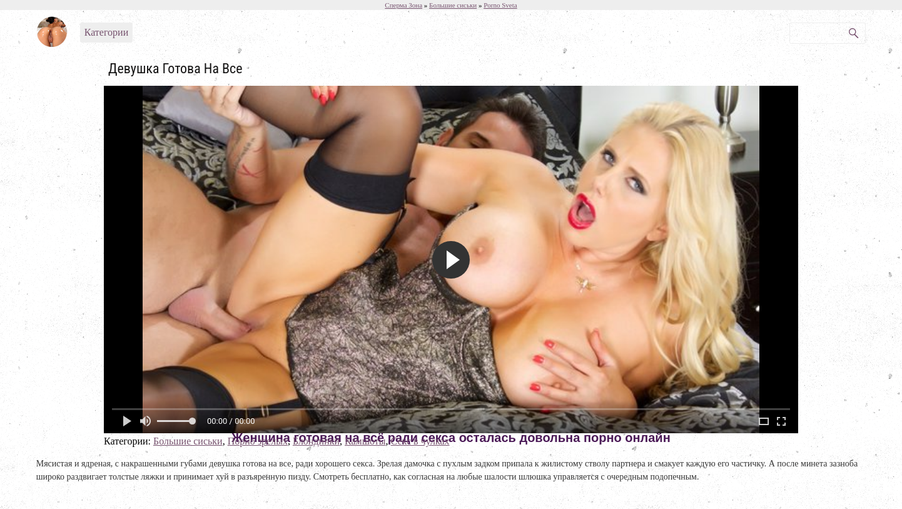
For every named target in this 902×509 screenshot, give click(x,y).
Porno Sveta (500, 5)
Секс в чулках (420, 441)
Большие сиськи (188, 441)
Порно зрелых (258, 441)
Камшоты (365, 441)
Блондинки (316, 441)
